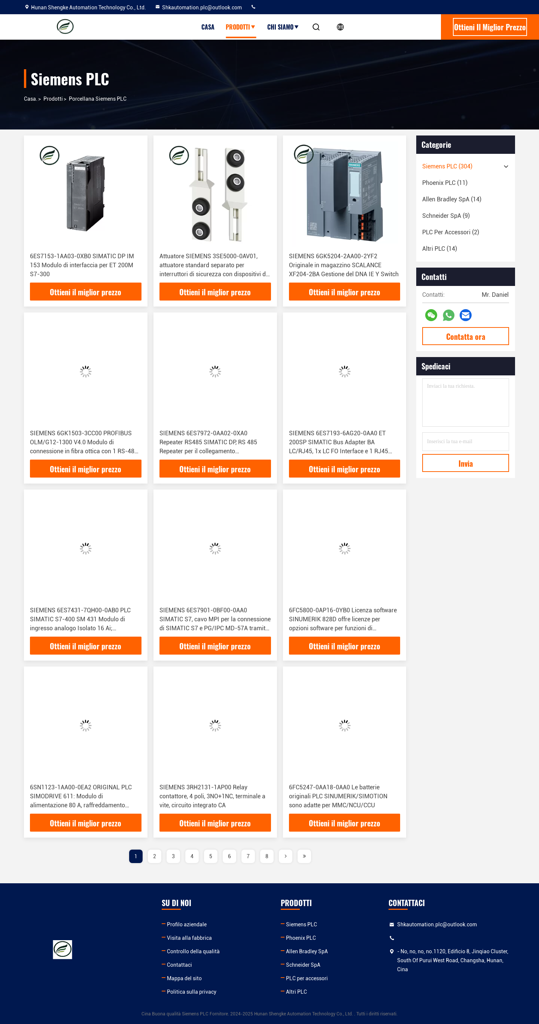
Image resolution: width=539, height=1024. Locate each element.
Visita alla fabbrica (189, 938)
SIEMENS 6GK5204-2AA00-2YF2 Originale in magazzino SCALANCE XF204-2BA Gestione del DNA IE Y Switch (344, 265)
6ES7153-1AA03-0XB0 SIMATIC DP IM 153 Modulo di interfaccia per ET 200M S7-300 (82, 265)
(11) (445, 182)
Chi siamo (283, 26)
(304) (447, 166)
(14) (451, 199)
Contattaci (179, 965)
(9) (446, 215)
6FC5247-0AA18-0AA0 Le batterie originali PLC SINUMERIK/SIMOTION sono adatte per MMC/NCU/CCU (338, 796)
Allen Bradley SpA (307, 951)
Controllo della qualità (193, 951)
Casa (207, 26)
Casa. (30, 99)
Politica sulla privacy (191, 992)
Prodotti (241, 26)
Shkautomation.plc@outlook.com (198, 7)
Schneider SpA (303, 965)
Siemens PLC (301, 924)
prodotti (53, 99)
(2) (450, 232)
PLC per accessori (307, 978)
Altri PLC (296, 992)
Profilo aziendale (187, 924)
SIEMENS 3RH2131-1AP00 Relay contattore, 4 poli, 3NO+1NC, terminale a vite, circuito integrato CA (212, 796)
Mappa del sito (184, 978)
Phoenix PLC (301, 938)
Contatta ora (465, 336)
